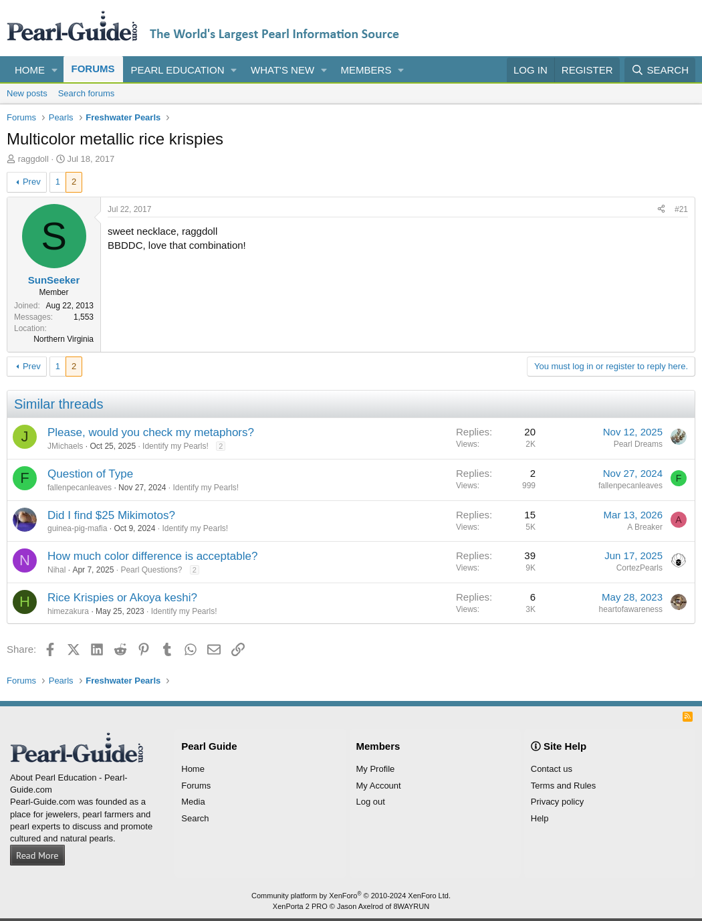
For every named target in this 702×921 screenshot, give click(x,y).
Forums (93, 68)
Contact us (551, 769)
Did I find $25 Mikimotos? (111, 515)
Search (195, 818)
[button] (55, 70)
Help (540, 818)
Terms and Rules (563, 786)
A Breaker (645, 527)
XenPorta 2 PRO (300, 906)
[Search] (659, 70)
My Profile (375, 769)
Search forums (86, 93)
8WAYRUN (411, 906)
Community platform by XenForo (351, 896)
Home (30, 70)
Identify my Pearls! (175, 446)
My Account (378, 786)
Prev (32, 182)
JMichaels (65, 446)
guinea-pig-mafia (77, 528)
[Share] (661, 209)
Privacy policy (557, 802)
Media (193, 802)
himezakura (68, 611)
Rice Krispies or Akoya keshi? (122, 597)
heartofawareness (631, 609)
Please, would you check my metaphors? (150, 432)
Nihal (56, 570)
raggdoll (33, 159)
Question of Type (90, 474)
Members (366, 70)
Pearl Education (178, 70)
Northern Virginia (63, 339)
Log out (370, 802)
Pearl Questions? (151, 570)
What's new (282, 70)
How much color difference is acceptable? (152, 556)
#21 (681, 209)
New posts (27, 93)
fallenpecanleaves (79, 487)
